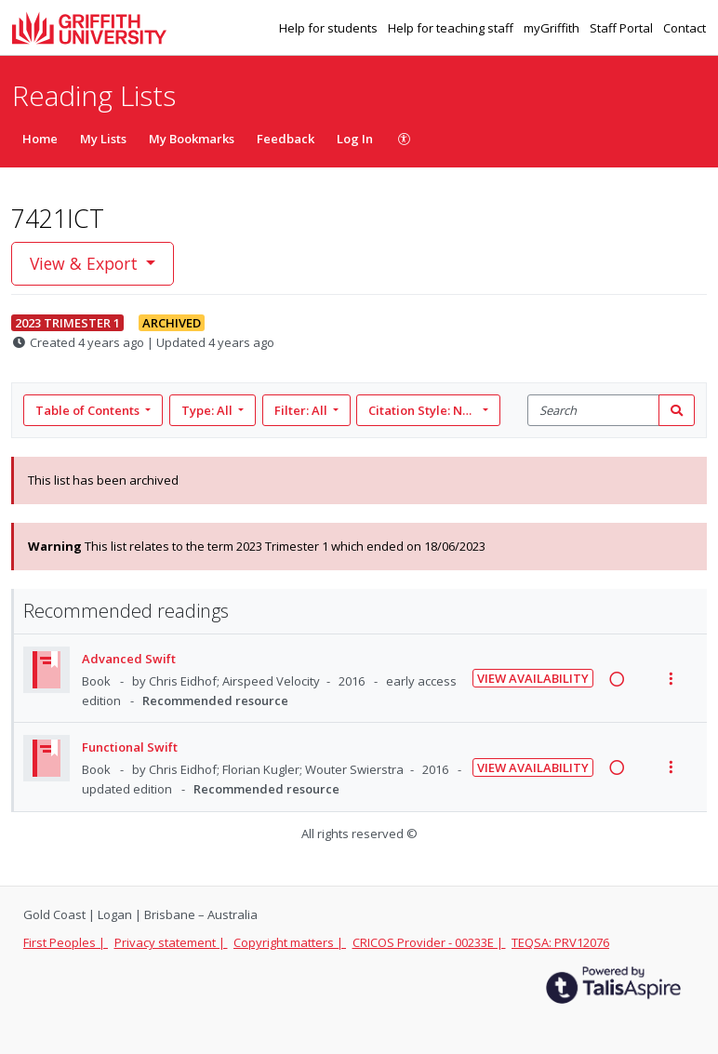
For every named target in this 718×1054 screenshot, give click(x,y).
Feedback (285, 138)
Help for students (329, 28)
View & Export (86, 263)
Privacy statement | (171, 942)
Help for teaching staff (452, 28)
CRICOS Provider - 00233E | (429, 942)
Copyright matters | (289, 942)
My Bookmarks (191, 138)
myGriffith (553, 28)
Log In (355, 138)
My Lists (103, 138)
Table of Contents (88, 410)
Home (40, 138)
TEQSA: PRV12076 (560, 942)
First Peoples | (65, 942)
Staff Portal (623, 28)
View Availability (533, 678)
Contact (684, 28)
